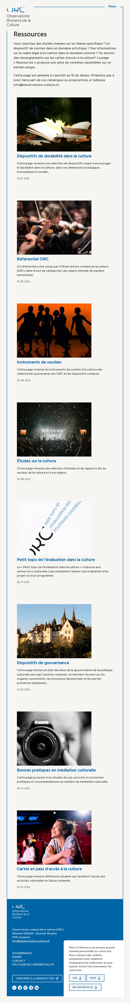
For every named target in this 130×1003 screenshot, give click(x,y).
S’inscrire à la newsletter (35, 978)
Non (93, 977)
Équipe (16, 957)
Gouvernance (22, 953)
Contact (18, 961)
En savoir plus (83, 987)
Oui (75, 977)
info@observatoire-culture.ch (31, 941)
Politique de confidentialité (33, 964)
